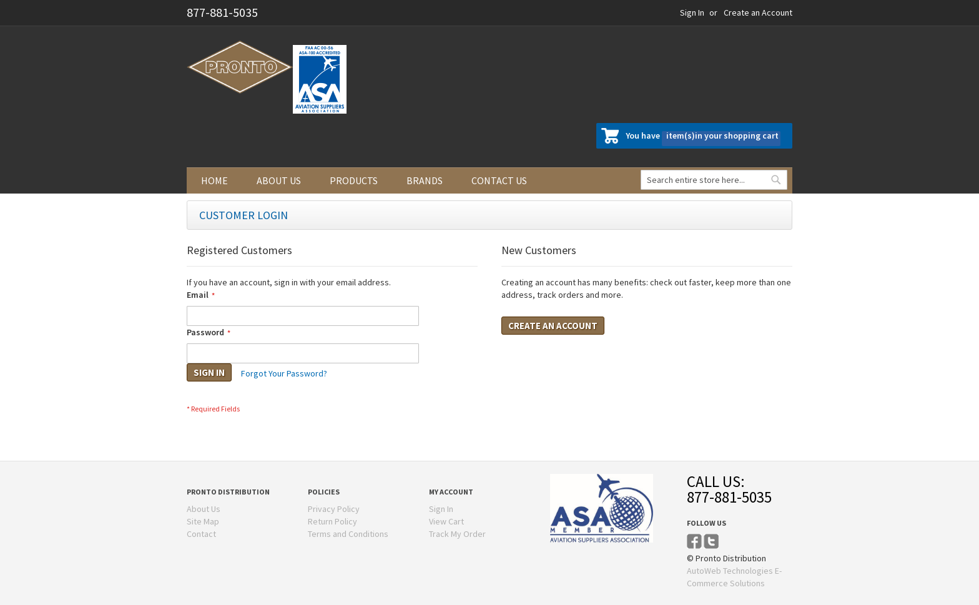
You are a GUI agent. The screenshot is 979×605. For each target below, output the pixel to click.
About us (279, 180)
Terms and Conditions (348, 533)
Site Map (203, 521)
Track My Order (457, 533)
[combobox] (714, 180)
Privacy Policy (334, 508)
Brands (424, 180)
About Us (203, 508)
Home (214, 180)
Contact (201, 533)
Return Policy (332, 521)
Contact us (499, 180)
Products (354, 180)
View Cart (446, 521)
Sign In (692, 12)
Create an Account (758, 12)
